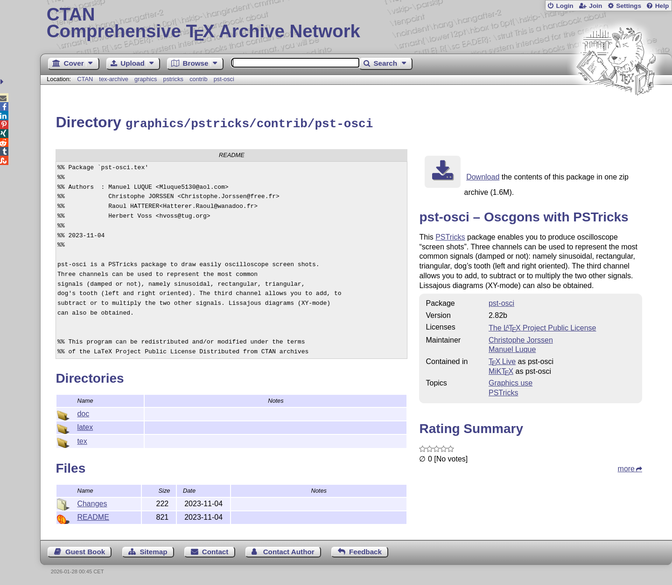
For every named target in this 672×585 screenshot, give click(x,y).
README (93, 516)
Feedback (365, 550)
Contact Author (289, 550)
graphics (145, 79)
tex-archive (113, 79)
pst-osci (224, 79)
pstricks (173, 79)
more (626, 467)
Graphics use (510, 381)
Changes (92, 502)
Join (595, 5)
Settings (628, 5)
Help (662, 5)
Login (564, 5)
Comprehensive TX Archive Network (356, 23)
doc (83, 412)
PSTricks (450, 236)
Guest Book (85, 550)
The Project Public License (542, 326)
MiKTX (501, 370)
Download (482, 175)
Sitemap (153, 550)
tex (82, 440)
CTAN (85, 79)
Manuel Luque (512, 348)
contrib (198, 79)
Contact (215, 550)
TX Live (502, 360)
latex (85, 426)
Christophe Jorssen (521, 339)
